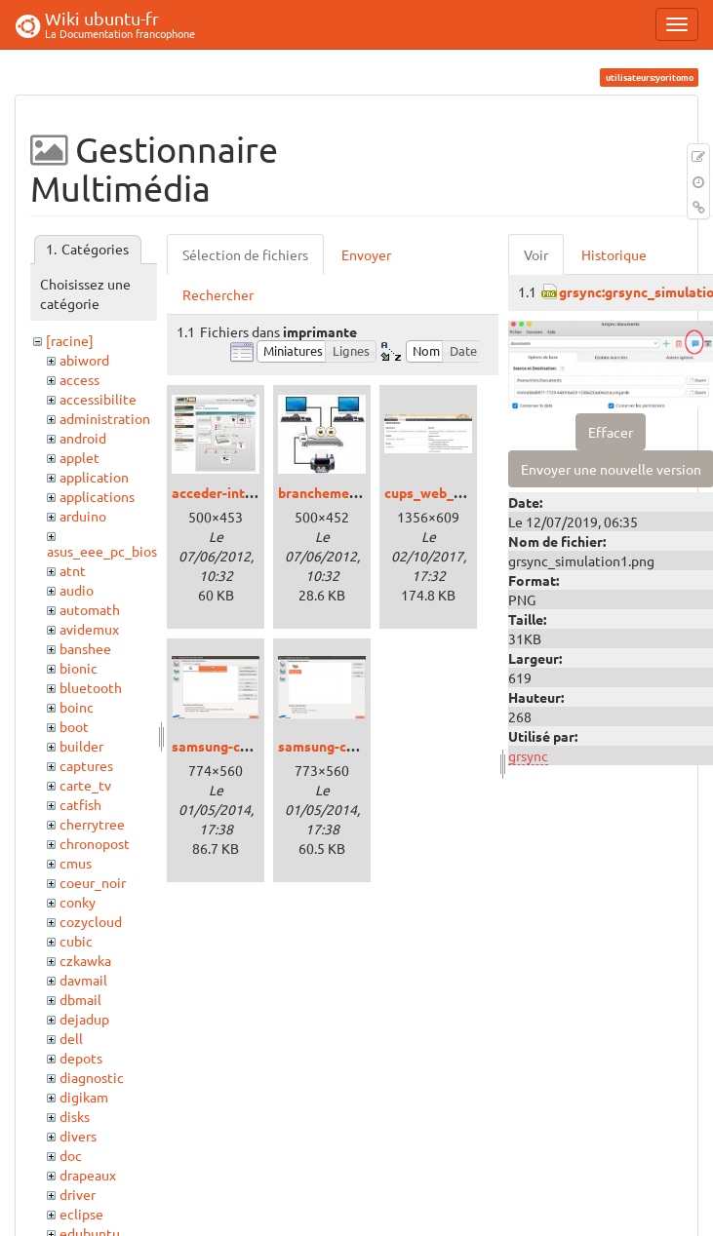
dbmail (80, 999)
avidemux (89, 628)
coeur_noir (92, 882)
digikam (83, 1096)
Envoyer (366, 254)
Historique (614, 254)
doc (70, 1155)
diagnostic (91, 1077)
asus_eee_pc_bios (102, 551)
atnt (72, 570)
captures (86, 765)
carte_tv (85, 784)
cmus (75, 862)
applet (79, 457)
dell (71, 1038)
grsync (528, 755)
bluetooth (90, 687)
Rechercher (218, 294)
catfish (80, 804)
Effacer (610, 432)
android (82, 437)
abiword (84, 359)
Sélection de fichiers (245, 254)
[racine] (70, 340)
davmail (83, 979)
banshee (85, 648)
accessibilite (98, 398)
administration (104, 418)
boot (74, 726)
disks (74, 1116)
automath (89, 609)
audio (76, 590)
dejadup (84, 1018)
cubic (76, 940)
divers (78, 1135)
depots (80, 1057)
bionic (78, 667)
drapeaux (87, 1174)
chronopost (94, 843)
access (79, 379)
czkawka (85, 960)
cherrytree (92, 823)
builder (81, 745)
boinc (76, 706)
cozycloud (90, 921)
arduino (82, 515)
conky (77, 901)
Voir (536, 254)
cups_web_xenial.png (451, 492)
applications (97, 496)
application (94, 476)
